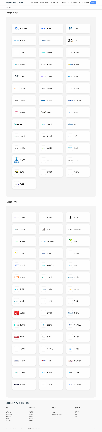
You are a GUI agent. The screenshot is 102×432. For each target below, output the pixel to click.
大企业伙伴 (8, 416)
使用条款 (93, 428)
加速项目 (8, 418)
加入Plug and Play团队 (57, 414)
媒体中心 (75, 2)
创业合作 (64, 2)
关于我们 (81, 2)
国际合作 (53, 2)
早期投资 (47, 2)
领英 (76, 416)
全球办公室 (8, 412)
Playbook (54, 411)
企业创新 (36, 2)
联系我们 (93, 2)
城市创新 (42, 2)
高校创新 (58, 2)
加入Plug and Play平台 (57, 412)
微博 (76, 414)
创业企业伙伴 (9, 414)
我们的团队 (8, 420)
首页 (32, 2)
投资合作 (31, 416)
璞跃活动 (69, 2)
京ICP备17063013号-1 (36, 428)
